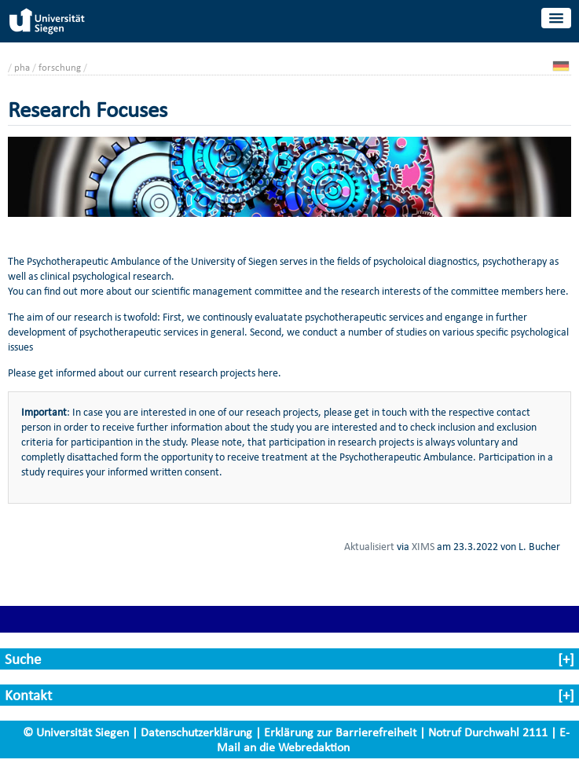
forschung (59, 67)
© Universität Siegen (76, 732)
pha (22, 67)
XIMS (423, 546)
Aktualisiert (369, 546)
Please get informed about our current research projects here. (144, 373)
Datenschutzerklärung (196, 732)
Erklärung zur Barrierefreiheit (340, 732)
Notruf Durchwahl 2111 (488, 732)
